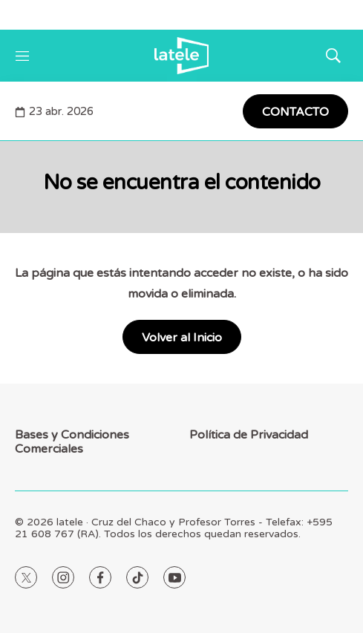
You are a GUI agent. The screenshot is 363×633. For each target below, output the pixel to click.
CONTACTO (295, 112)
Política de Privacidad (248, 435)
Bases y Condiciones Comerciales (72, 442)
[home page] (181, 55)
